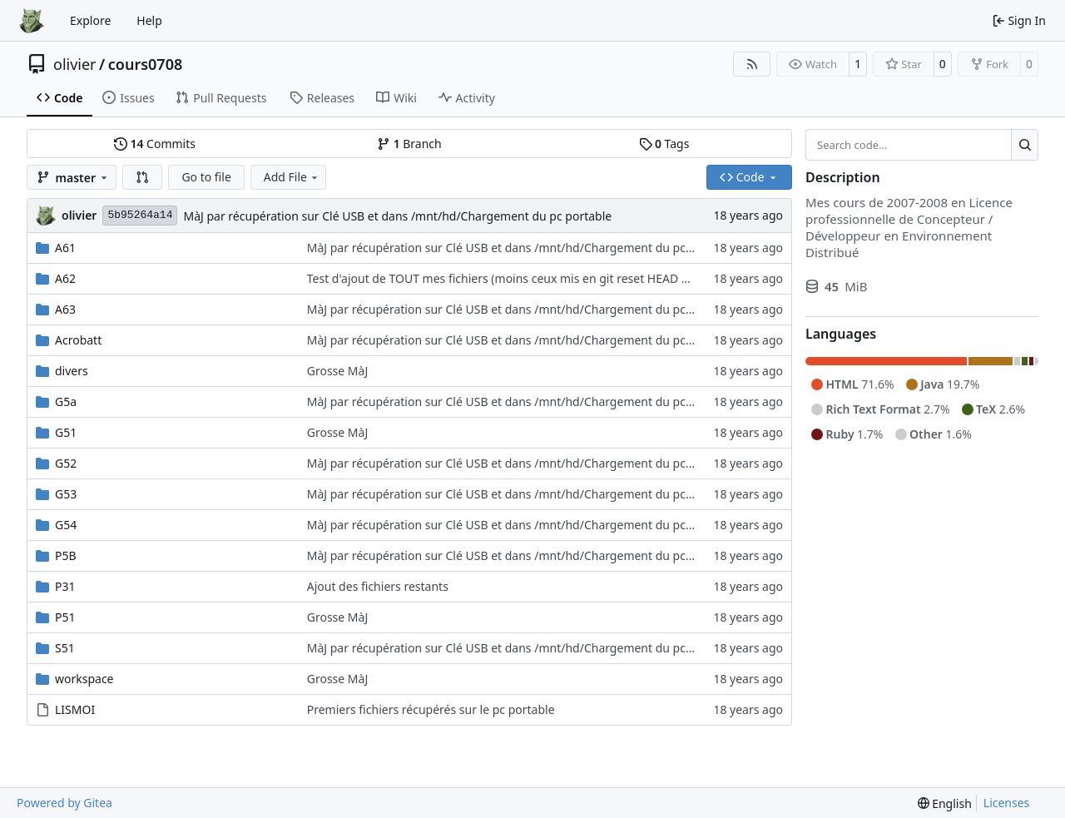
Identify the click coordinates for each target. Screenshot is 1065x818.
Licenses (1006, 803)
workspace (84, 679)
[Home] (31, 21)
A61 (65, 247)
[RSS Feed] (752, 64)
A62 (65, 278)
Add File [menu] (292, 177)
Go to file (205, 177)
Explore (90, 20)
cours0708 (145, 64)
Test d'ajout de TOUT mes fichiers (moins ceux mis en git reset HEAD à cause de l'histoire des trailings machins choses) (629, 278)
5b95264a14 (139, 215)
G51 (66, 432)
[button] (142, 177)
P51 (65, 617)
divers (71, 371)
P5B (66, 555)
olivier (75, 64)
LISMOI (75, 709)
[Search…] (1024, 145)
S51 (65, 648)
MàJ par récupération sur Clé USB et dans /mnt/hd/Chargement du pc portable (397, 216)
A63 (65, 309)
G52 (66, 463)
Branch (409, 143)
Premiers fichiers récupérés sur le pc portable (431, 709)
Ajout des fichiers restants (377, 586)
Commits (155, 143)
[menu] (945, 803)
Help (149, 20)
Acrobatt (78, 340)
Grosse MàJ (338, 371)
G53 (66, 494)
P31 (65, 586)
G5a (66, 401)
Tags (664, 143)
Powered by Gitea (64, 803)
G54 (66, 525)
